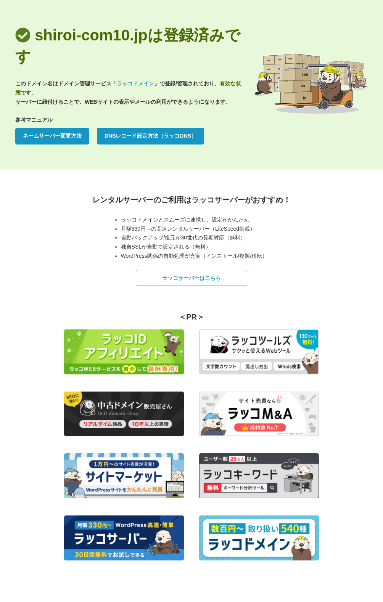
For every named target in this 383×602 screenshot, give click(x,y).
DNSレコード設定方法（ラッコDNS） (150, 136)
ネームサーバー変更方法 (52, 136)
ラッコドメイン (135, 83)
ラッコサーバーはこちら (191, 278)
